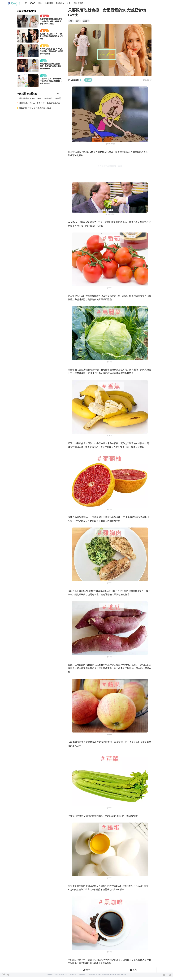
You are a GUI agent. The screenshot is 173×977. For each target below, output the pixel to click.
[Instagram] (170, 975)
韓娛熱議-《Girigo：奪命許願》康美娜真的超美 (39, 103)
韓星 (40, 3)
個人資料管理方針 (61, 974)
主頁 (25, 3)
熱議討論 (60, 3)
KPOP (32, 3)
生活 (69, 3)
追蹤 (88, 80)
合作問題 (73, 974)
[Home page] (14, 4)
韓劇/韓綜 (49, 3)
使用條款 (50, 974)
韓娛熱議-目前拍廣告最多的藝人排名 (35, 108)
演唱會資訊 (78, 3)
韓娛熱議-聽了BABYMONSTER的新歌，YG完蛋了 (41, 98)
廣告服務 (82, 974)
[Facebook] (164, 975)
